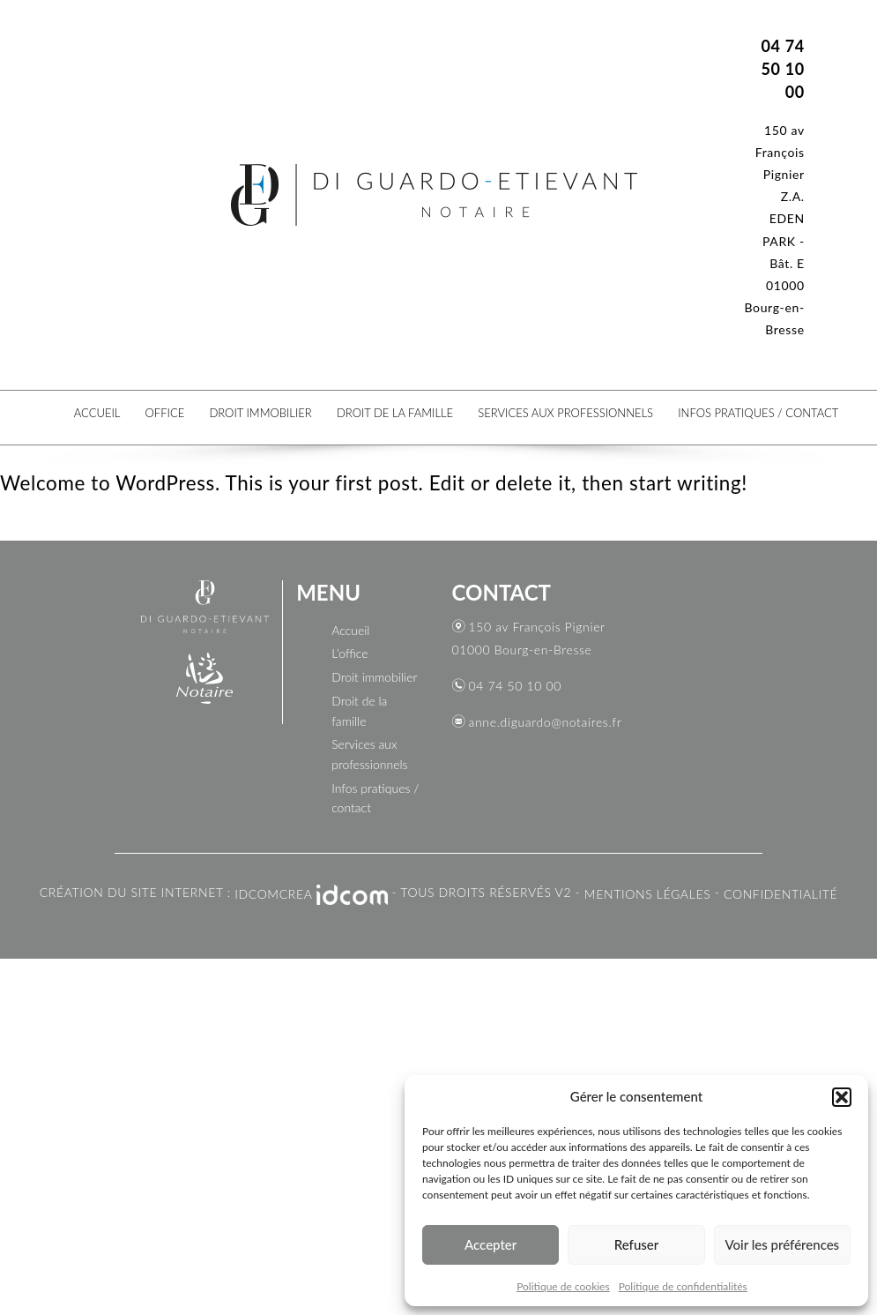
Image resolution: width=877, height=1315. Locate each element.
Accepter (491, 1244)
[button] (842, 1097)
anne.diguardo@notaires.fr (545, 721)
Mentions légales (647, 893)
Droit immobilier (261, 412)
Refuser (636, 1244)
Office (164, 412)
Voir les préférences (782, 1244)
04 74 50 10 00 (515, 685)
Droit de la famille (396, 412)
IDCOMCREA (273, 893)
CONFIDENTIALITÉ (780, 893)
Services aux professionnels (566, 412)
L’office (349, 653)
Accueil (97, 412)
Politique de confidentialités (683, 1286)
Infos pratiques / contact (758, 412)
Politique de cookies (563, 1286)
